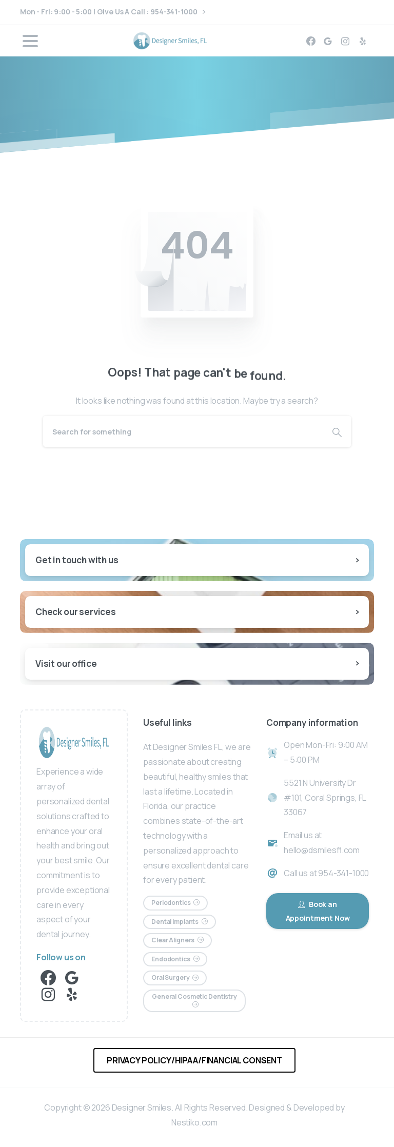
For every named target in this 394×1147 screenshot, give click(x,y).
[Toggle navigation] (30, 41)
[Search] (183, 431)
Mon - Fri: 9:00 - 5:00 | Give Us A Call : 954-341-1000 (112, 12)
